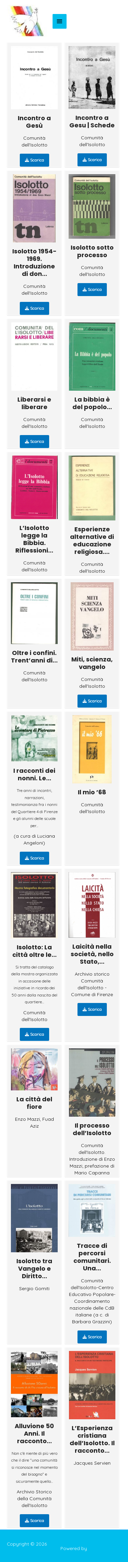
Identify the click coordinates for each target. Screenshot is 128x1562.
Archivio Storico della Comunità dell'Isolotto (34, 1498)
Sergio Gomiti (34, 1288)
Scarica (34, 160)
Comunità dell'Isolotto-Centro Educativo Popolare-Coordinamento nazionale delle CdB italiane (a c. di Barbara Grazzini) (92, 1301)
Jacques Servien (92, 1463)
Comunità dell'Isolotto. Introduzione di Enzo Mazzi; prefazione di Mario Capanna (92, 1159)
